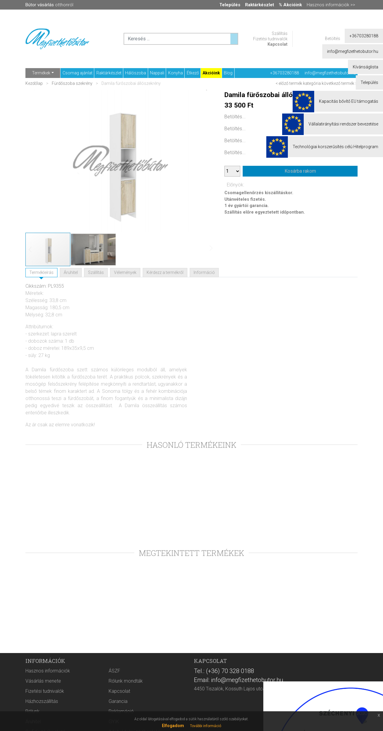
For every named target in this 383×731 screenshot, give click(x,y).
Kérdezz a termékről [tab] (165, 272)
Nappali (157, 73)
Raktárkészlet (108, 73)
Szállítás (280, 33)
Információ (204, 272)
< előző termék (289, 83)
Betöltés (332, 38)
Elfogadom (173, 725)
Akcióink (211, 73)
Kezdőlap (34, 83)
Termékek (41, 73)
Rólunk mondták (126, 681)
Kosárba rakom (300, 171)
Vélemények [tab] (125, 272)
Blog (228, 73)
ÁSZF (114, 671)
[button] (203, 161)
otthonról (49, 4)
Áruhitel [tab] (71, 272)
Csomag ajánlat (77, 73)
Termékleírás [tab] (41, 272)
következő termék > (340, 83)
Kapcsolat (278, 44)
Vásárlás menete (43, 681)
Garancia (118, 701)
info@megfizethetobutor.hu (330, 73)
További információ (205, 726)
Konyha (175, 73)
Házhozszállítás (41, 701)
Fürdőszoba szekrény (72, 83)
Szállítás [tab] (96, 272)
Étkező (193, 73)
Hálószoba (135, 73)
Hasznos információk (47, 671)
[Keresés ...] (234, 38)
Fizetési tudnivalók (270, 38)
